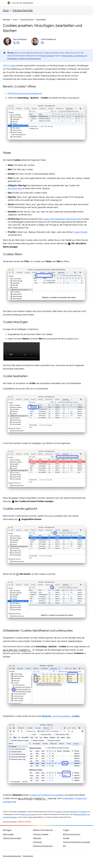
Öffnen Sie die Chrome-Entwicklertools (25, 93)
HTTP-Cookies (9, 65)
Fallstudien (37, 838)
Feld (43, 443)
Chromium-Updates (40, 834)
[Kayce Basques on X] (14, 43)
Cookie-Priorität (80, 232)
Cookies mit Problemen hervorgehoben (46, 795)
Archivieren (37, 842)
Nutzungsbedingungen (12, 856)
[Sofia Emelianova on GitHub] (42, 43)
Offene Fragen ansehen (12, 838)
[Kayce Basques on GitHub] (18, 43)
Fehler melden (8, 834)
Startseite (6, 19)
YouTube (66, 838)
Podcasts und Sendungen (43, 846)
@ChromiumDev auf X (71, 834)
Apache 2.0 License (28, 814)
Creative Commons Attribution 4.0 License (71, 812)
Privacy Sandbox (47, 56)
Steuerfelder (41, 19)
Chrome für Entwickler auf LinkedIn (76, 842)
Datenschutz (28, 856)
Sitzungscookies (15, 188)
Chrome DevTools (23, 10)
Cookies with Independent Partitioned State (61, 219)
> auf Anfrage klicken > (60, 716)
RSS (64, 846)
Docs (6, 10)
